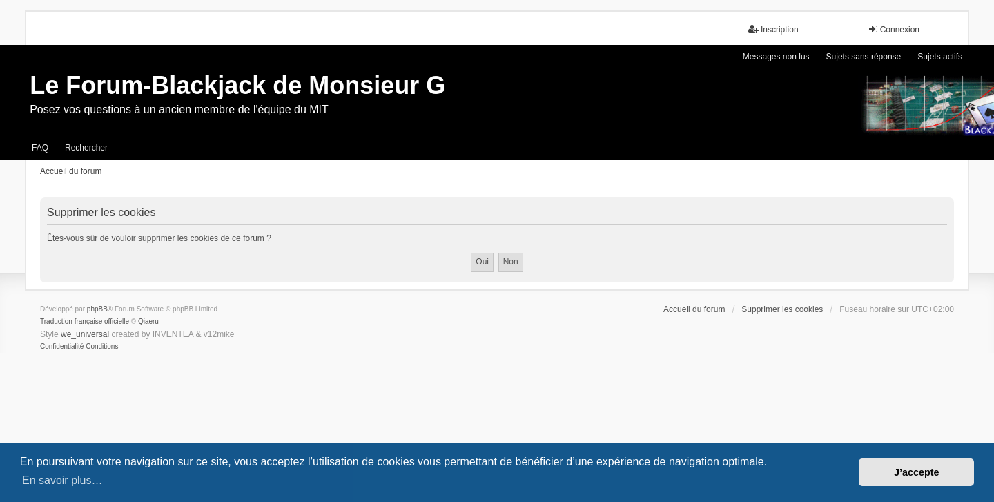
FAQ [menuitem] (40, 148)
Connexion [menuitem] (893, 29)
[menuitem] (62, 346)
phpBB (97, 309)
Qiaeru (148, 321)
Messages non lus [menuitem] (776, 56)
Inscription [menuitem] (773, 29)
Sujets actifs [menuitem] (939, 56)
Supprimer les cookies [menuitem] (782, 309)
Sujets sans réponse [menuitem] (864, 56)
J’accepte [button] (916, 472)
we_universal (85, 334)
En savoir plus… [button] (62, 480)
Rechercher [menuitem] (86, 148)
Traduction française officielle (84, 321)
